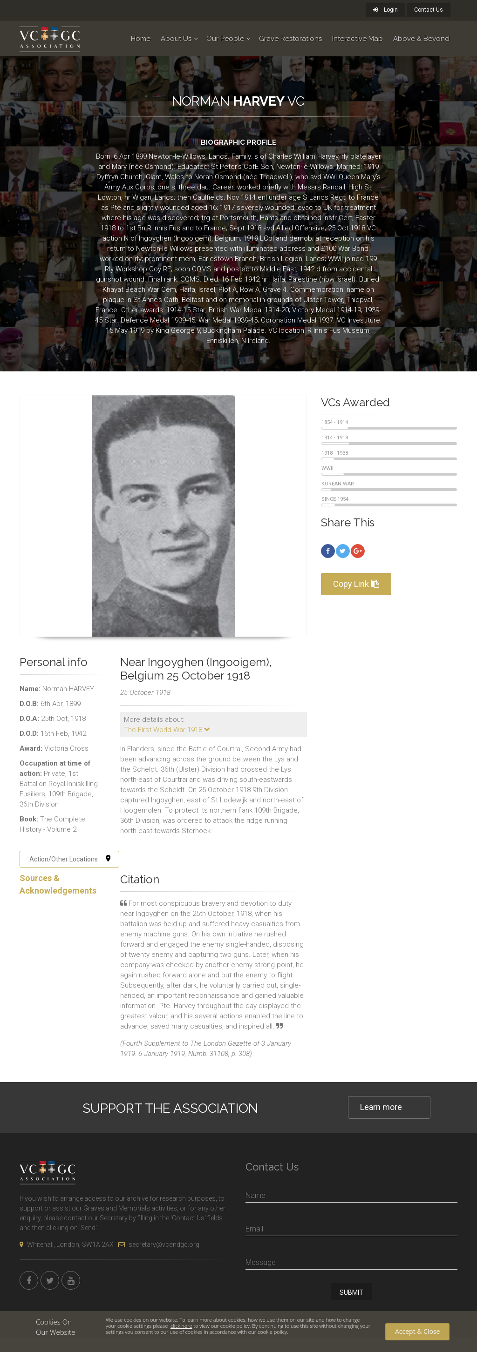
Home (140, 38)
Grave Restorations (290, 38)
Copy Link (356, 584)
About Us (176, 38)
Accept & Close (417, 1331)
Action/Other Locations (70, 859)
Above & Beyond (421, 38)
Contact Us (428, 10)
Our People (225, 38)
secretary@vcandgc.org (158, 1244)
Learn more (381, 1107)
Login (385, 10)
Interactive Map (357, 38)
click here (181, 1325)
